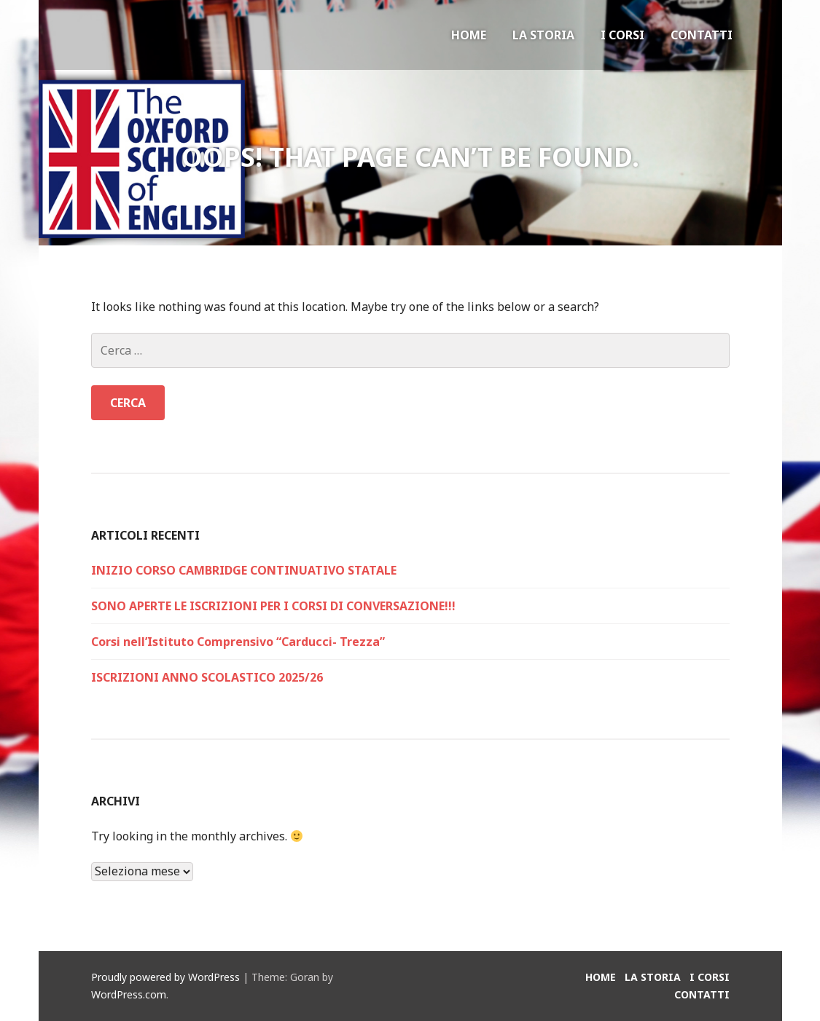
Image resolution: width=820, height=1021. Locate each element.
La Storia (543, 35)
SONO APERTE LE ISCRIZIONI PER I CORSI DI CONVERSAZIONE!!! (273, 606)
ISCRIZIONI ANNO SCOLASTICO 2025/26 (207, 677)
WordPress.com (128, 994)
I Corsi (622, 35)
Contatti (702, 35)
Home (468, 35)
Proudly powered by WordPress (165, 977)
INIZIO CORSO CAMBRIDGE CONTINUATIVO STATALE (244, 570)
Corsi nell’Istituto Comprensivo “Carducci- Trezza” (238, 642)
